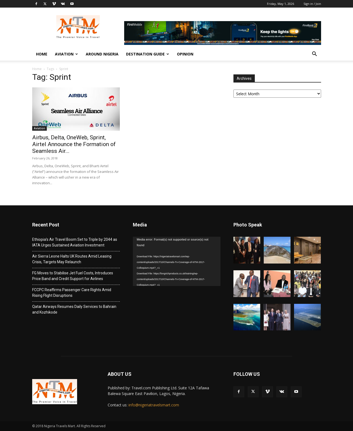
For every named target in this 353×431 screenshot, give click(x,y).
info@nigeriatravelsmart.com (153, 404)
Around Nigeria (102, 54)
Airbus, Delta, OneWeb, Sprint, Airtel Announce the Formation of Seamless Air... (74, 144)
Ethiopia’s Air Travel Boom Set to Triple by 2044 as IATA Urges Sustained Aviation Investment (74, 242)
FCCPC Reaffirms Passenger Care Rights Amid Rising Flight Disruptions (71, 293)
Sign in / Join (312, 4)
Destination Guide (147, 54)
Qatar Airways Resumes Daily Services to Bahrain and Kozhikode (74, 309)
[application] (176, 261)
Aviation (66, 54)
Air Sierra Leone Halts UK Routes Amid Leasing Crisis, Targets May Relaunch (71, 259)
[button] (314, 54)
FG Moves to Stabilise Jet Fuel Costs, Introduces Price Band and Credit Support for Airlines (72, 276)
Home (41, 54)
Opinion (185, 54)
